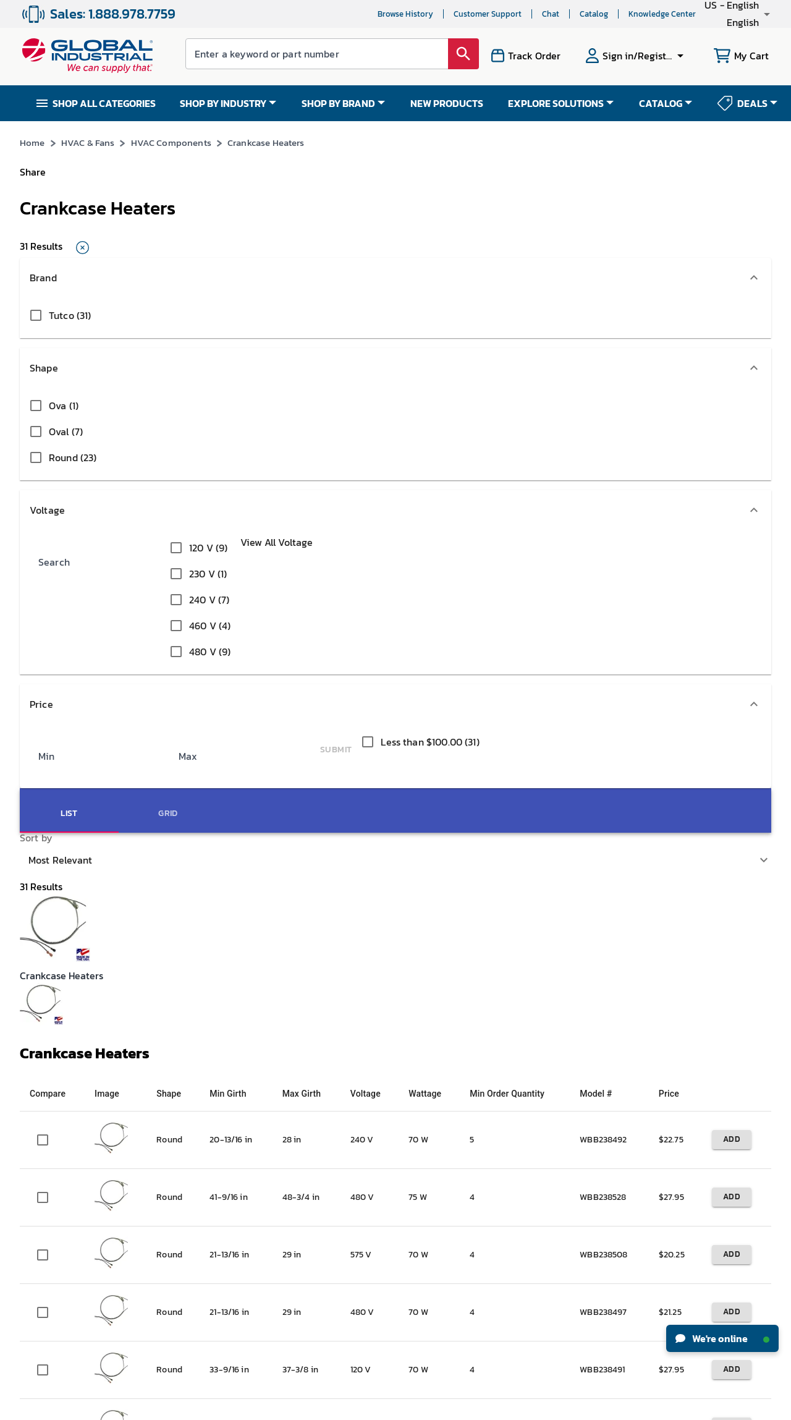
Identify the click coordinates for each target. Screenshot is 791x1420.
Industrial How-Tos (439, 1092)
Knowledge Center (601, 14)
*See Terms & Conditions (590, 132)
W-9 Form (166, 1184)
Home (32, 166)
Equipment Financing (443, 1115)
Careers (34, 1024)
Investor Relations (54, 1069)
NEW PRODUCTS (446, 103)
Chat (490, 14)
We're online (722, 1338)
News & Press (43, 1046)
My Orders (167, 1046)
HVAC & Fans (93, 166)
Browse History (345, 14)
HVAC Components (180, 166)
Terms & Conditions (370, 1405)
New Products (428, 1046)
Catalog (533, 14)
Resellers (291, 1092)
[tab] (708, 249)
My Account (170, 1024)
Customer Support (427, 14)
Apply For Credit (178, 1115)
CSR (27, 1092)
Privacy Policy (430, 1405)
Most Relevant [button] (588, 250)
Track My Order (176, 1069)
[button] (707, 14)
